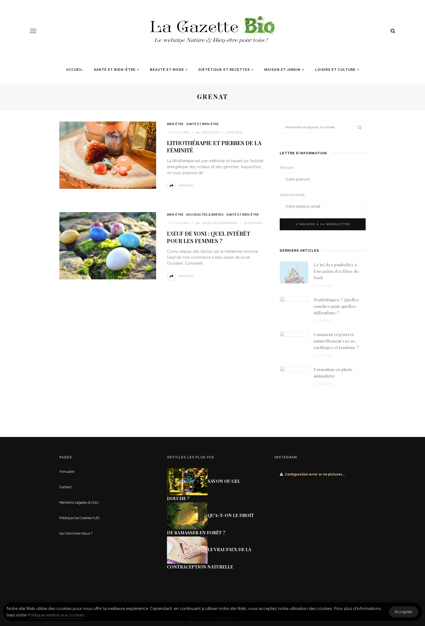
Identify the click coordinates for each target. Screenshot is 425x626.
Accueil (74, 70)
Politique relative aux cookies (56, 617)
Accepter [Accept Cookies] (404, 613)
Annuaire (66, 472)
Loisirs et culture (335, 70)
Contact (65, 487)
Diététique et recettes (224, 70)
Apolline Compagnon (219, 223)
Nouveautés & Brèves (205, 214)
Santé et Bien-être (115, 70)
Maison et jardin (282, 70)
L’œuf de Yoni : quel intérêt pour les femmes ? (208, 237)
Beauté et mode (167, 70)
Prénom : (287, 167)
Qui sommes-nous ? (75, 533)
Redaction (211, 132)
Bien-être (175, 124)
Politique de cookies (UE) (79, 518)
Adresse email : (293, 195)
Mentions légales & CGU (79, 502)
